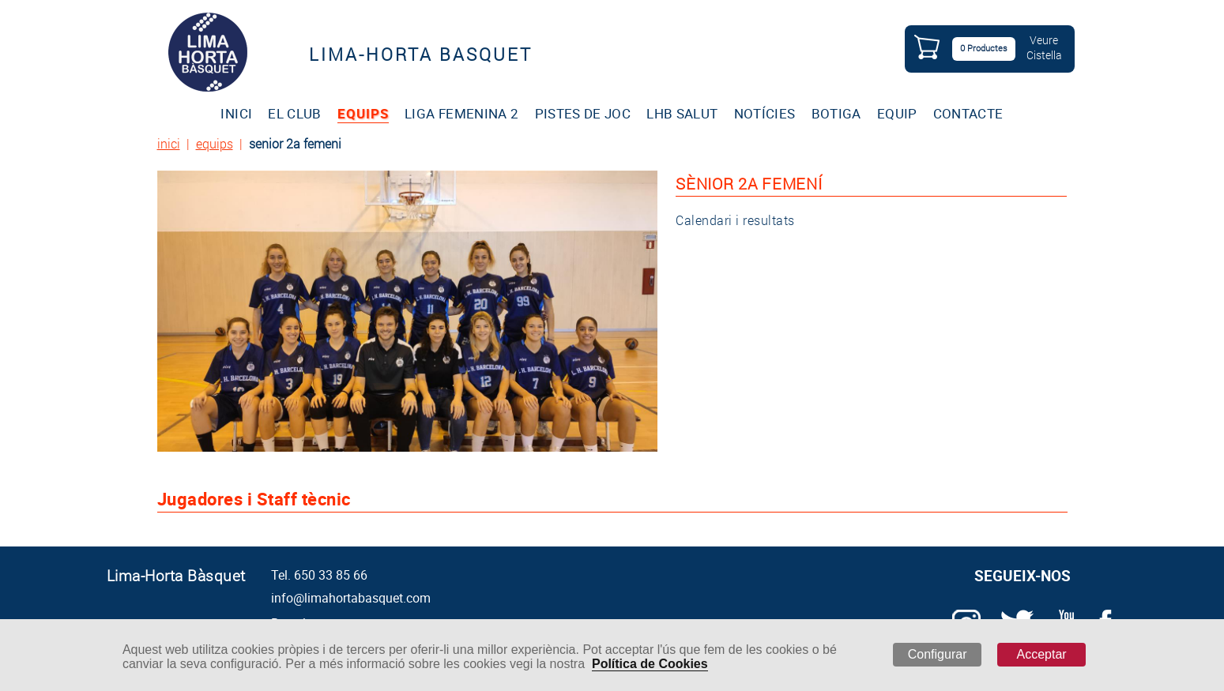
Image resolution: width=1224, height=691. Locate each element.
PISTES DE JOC (583, 113)
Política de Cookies (650, 663)
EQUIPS (363, 113)
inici (168, 143)
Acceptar (1042, 654)
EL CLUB (294, 113)
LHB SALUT (681, 113)
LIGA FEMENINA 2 (461, 113)
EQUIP (897, 113)
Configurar (937, 654)
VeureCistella (1044, 47)
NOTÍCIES (765, 113)
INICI (236, 113)
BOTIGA (836, 113)
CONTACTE (968, 113)
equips (214, 143)
